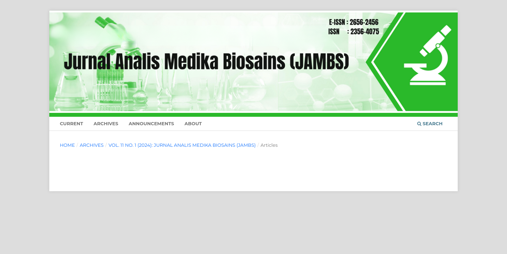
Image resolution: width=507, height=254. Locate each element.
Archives (106, 123)
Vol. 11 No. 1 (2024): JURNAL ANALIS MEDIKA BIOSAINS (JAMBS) (182, 145)
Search (430, 123)
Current (71, 123)
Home (67, 145)
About (193, 123)
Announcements (151, 123)
